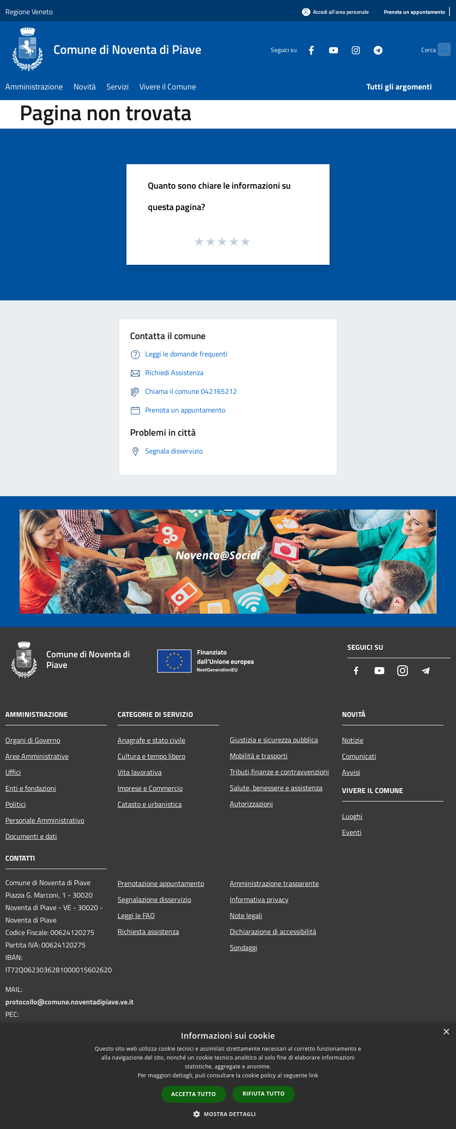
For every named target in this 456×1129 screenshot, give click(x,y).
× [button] (446, 1032)
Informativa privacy (259, 899)
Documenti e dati (31, 836)
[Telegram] (361, 49)
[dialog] (228, 1076)
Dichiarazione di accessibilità (273, 931)
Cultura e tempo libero (151, 756)
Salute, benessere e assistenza (276, 787)
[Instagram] (338, 49)
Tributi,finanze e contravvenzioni (279, 771)
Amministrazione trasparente (274, 883)
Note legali (246, 915)
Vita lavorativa (140, 772)
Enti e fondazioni (30, 788)
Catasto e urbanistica (150, 804)
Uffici (13, 772)
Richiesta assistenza (148, 931)
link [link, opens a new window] (313, 1075)
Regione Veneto (29, 11)
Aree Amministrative (37, 756)
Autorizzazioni (251, 803)
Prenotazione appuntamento (161, 883)
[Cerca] (440, 49)
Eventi (352, 832)
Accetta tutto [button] (193, 1094)
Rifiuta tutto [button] (264, 1093)
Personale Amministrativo (44, 820)
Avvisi (351, 772)
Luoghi (352, 816)
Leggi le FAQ (136, 915)
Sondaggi (243, 947)
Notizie (352, 740)
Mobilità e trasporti (259, 755)
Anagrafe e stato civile (151, 740)
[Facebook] (294, 49)
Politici (15, 804)
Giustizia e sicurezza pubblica (274, 739)
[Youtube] (316, 49)
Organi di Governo (32, 740)
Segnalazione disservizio (154, 899)
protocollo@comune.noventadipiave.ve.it (69, 1001)
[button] (228, 1113)
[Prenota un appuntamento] (414, 12)
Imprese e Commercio (150, 788)
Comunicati (359, 756)
